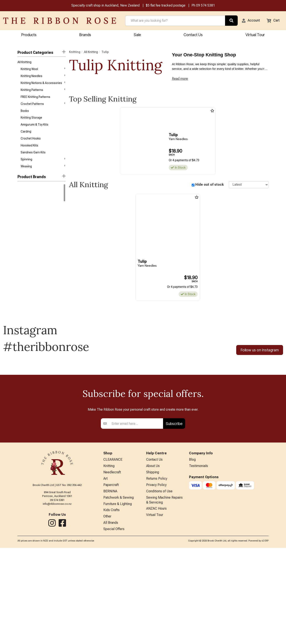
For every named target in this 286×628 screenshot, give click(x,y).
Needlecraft (112, 547)
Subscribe (174, 496)
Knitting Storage (31, 123)
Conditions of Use (159, 568)
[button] (248, 21)
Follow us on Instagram (260, 353)
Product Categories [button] (42, 52)
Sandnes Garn (27, 228)
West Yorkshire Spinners (34, 220)
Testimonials (198, 540)
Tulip (105, 52)
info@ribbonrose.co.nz (57, 576)
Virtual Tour (154, 594)
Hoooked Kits (29, 154)
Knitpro (22, 236)
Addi (20, 258)
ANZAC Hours (156, 587)
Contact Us (193, 35)
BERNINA (110, 568)
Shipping (152, 547)
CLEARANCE (112, 533)
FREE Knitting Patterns (35, 101)
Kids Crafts (111, 588)
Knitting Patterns (43, 93)
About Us (153, 540)
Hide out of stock (209, 187)
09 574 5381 (205, 6)
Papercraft (111, 561)
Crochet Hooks (31, 146)
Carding (26, 138)
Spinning (43, 169)
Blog (192, 533)
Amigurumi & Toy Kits (34, 131)
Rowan (22, 213)
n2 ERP (265, 621)
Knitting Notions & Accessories (43, 86)
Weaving (43, 176)
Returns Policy (156, 554)
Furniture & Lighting (117, 581)
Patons (22, 281)
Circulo (22, 243)
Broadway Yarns (28, 251)
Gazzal (22, 205)
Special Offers (113, 609)
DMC (21, 198)
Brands (85, 35)
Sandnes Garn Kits (33, 161)
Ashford (23, 266)
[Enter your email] (136, 496)
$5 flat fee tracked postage (165, 6)
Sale (137, 35)
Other (107, 595)
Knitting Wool (43, 71)
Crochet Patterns (43, 108)
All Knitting (24, 63)
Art (105, 554)
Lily (20, 296)
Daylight (23, 273)
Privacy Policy (156, 561)
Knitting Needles (43, 78)
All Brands (110, 602)
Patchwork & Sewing (118, 575)
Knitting (74, 52)
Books (25, 116)
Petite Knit (24, 288)
